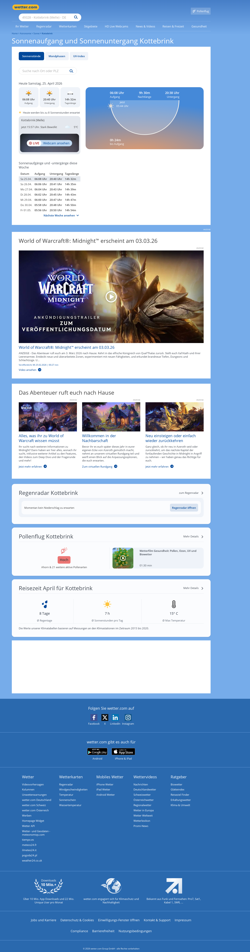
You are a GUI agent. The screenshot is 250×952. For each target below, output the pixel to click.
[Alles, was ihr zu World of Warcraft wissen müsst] (45, 432)
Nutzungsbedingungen (135, 926)
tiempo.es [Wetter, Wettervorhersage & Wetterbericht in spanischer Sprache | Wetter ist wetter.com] (28, 835)
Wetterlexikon (142, 816)
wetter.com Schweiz (34, 800)
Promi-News (141, 821)
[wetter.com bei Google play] (97, 749)
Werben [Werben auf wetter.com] (26, 810)
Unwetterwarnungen (34, 790)
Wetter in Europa (144, 805)
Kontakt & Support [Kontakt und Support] (157, 915)
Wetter (28, 771)
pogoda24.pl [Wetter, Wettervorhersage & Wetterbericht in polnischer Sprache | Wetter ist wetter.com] (29, 850)
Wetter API (28, 821)
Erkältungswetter (181, 795)
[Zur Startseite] (26, 7)
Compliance (79, 926)
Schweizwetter (142, 790)
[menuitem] (22, 21)
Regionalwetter (142, 800)
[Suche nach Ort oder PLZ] (76, 7)
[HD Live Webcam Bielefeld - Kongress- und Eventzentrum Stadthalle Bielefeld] (49, 138)
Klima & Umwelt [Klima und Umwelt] (180, 800)
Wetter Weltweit (143, 810)
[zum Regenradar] (191, 487)
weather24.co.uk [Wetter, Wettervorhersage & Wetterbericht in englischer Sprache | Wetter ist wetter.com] (32, 856)
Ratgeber (179, 771)
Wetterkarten (71, 771)
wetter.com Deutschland (36, 795)
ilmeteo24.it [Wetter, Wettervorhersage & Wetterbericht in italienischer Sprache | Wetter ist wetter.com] (29, 845)
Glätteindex (177, 784)
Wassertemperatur (70, 800)
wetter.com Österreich (35, 805)
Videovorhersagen (33, 779)
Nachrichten (141, 779)
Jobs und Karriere (43, 915)
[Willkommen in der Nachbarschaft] (108, 432)
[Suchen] (103, 7)
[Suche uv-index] (70, 66)
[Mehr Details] (193, 531)
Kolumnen (28, 784)
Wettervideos (145, 771)
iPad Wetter (103, 784)
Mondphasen (57, 51)
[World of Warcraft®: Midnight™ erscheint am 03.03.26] (109, 306)
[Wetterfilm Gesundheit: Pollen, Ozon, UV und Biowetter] (158, 553)
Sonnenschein (67, 795)
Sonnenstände (31, 51)
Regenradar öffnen (184, 502)
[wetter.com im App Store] (123, 749)
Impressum (183, 915)
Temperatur (66, 790)
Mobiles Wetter (109, 771)
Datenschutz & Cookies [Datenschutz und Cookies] (77, 915)
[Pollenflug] (201, 7)
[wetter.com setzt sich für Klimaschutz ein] (111, 889)
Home (15, 28)
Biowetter (176, 779)
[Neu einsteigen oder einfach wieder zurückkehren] (172, 432)
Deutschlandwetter (145, 784)
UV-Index (79, 51)
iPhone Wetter (104, 779)
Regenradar (66, 779)
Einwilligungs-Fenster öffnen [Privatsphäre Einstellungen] (119, 915)
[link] (22, 21)
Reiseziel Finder (180, 790)
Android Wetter (105, 790)
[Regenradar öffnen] (184, 502)
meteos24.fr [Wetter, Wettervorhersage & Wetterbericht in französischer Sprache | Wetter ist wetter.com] (29, 840)
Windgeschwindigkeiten (73, 784)
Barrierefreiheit (103, 926)
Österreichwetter (144, 795)
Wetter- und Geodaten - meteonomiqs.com (36, 828)
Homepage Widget (33, 816)
